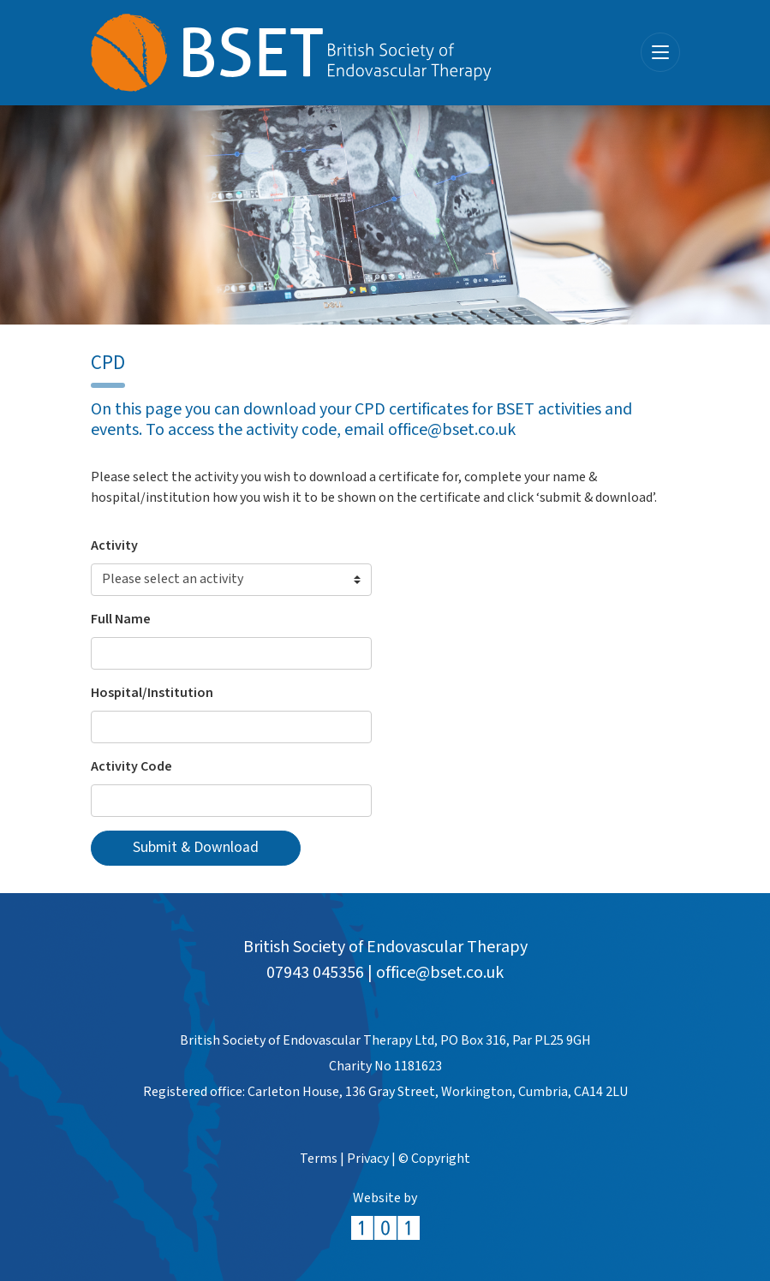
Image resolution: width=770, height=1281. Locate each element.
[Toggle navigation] (660, 52)
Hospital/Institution (152, 693)
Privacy (368, 1159)
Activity (114, 546)
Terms (318, 1159)
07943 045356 (315, 973)
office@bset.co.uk (440, 973)
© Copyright (434, 1159)
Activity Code (131, 767)
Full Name (121, 620)
